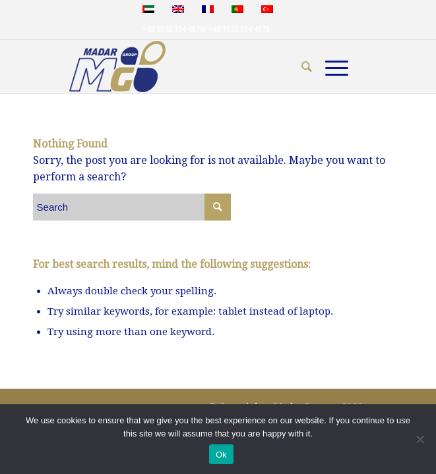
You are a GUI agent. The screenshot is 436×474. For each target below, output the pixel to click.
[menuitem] (300, 66)
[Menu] (330, 66)
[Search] (300, 66)
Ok (221, 455)
